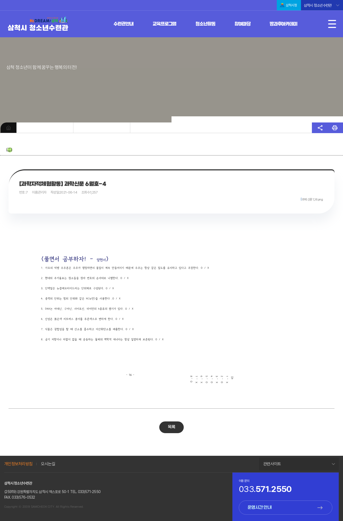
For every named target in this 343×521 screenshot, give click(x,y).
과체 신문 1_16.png (312, 199)
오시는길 (48, 463)
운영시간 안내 (259, 507)
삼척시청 (291, 5)
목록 (171, 427)
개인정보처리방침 (18, 463)
